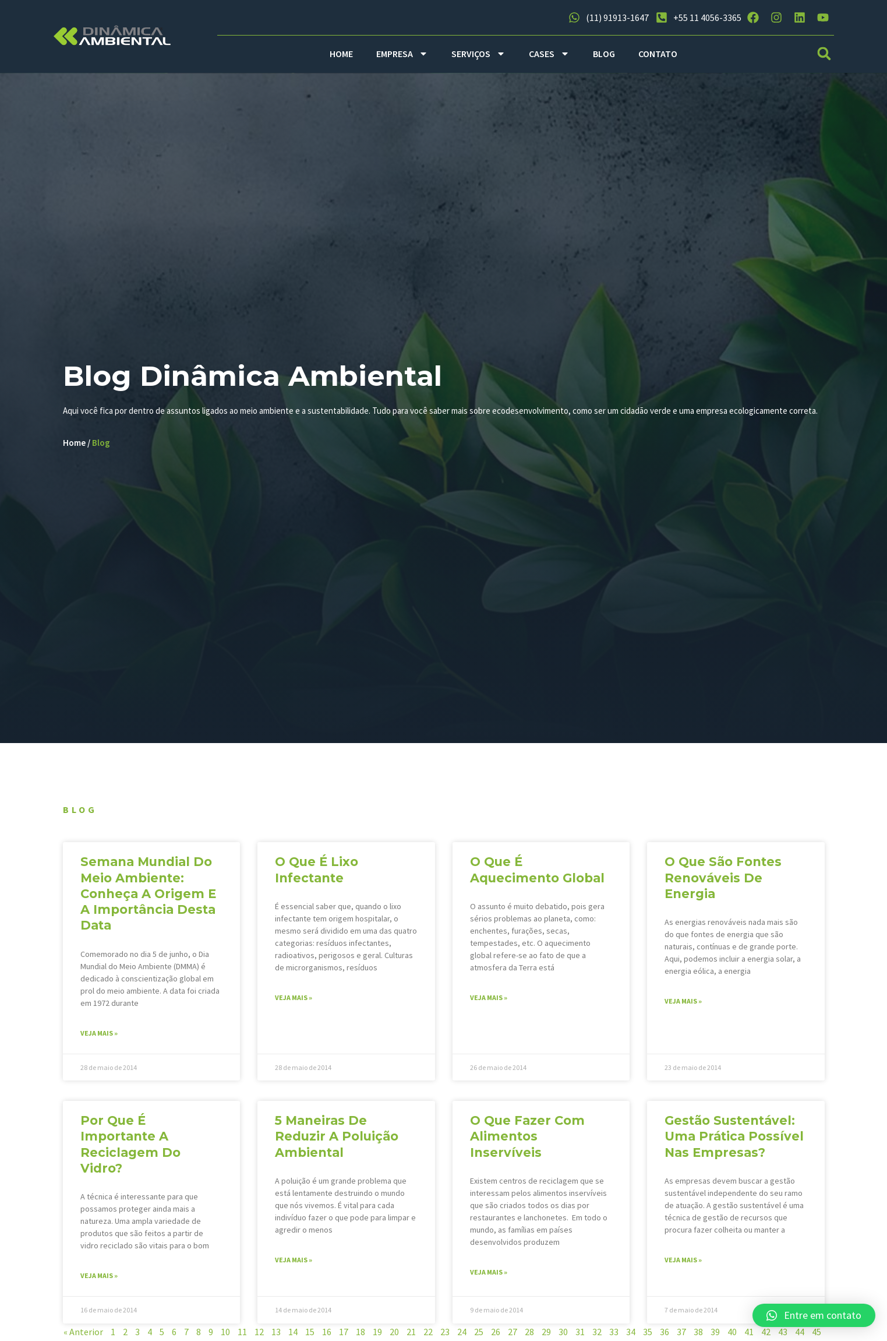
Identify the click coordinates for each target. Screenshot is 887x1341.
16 (326, 1335)
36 (664, 1335)
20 (394, 1335)
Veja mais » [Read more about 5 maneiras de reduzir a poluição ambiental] (293, 1263)
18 (360, 1335)
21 (411, 1335)
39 (715, 1335)
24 (462, 1335)
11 (242, 1335)
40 (732, 1335)
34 (630, 1335)
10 (225, 1335)
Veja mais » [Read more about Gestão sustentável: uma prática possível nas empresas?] (683, 1263)
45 (816, 1335)
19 (377, 1335)
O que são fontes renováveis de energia (723, 881)
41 (749, 1335)
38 (698, 1335)
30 (563, 1335)
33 (614, 1335)
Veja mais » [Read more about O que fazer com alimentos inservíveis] (488, 1275)
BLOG (604, 53)
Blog (103, 451)
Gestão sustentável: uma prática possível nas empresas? (734, 1140)
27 (512, 1335)
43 (782, 1335)
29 (546, 1335)
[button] (823, 54)
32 (597, 1335)
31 (580, 1335)
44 (799, 1335)
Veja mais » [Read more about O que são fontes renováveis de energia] (683, 1004)
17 (343, 1335)
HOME (341, 53)
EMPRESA (402, 53)
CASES (549, 53)
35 (647, 1335)
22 (428, 1335)
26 (495, 1335)
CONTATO (657, 53)
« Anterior (83, 1335)
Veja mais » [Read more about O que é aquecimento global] (488, 1001)
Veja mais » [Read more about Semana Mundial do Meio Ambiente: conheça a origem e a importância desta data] (99, 1036)
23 (445, 1335)
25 (478, 1335)
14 (293, 1335)
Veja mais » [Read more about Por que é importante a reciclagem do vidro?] (99, 1279)
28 (529, 1335)
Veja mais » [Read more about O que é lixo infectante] (293, 1001)
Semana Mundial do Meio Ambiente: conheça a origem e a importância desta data (148, 897)
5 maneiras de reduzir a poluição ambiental (336, 1140)
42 (766, 1335)
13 (276, 1335)
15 (309, 1335)
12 (259, 1335)
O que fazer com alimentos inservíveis (527, 1140)
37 (681, 1335)
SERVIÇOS (478, 53)
